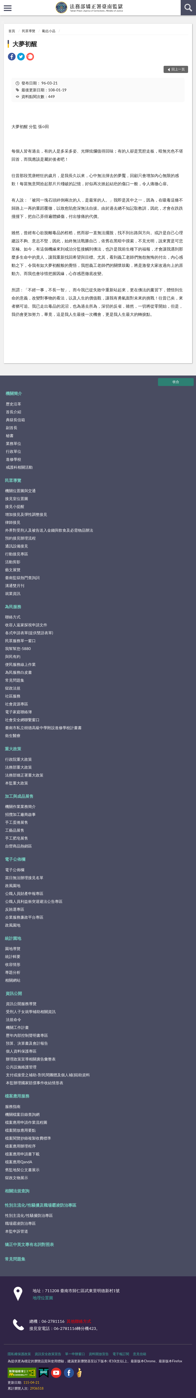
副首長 (11, 427)
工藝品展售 (14, 830)
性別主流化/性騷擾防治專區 (29, 1215)
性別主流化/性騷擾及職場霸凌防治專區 (40, 1205)
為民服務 (13, 606)
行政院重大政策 (18, 759)
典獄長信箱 (15, 419)
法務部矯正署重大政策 (24, 775)
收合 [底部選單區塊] (176, 382)
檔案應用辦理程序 (20, 1146)
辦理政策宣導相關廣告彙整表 (31, 1059)
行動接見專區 (16, 554)
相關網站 (12, 980)
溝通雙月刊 (14, 585)
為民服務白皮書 (18, 672)
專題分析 (12, 972)
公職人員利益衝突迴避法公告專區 (34, 901)
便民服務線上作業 (20, 664)
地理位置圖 (43, 1297)
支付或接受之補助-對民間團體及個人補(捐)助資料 (48, 1074)
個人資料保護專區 (21, 1051)
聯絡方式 (12, 617)
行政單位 (13, 451)
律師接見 (12, 522)
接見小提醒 (14, 506)
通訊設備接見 (16, 546)
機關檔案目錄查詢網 (22, 1114)
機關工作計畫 (17, 1027)
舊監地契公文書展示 (22, 1169)
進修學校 (13, 459)
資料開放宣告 (99, 1354)
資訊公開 (14, 993)
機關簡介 (14, 393)
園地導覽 (12, 948)
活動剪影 (12, 561)
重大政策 (13, 748)
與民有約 (12, 656)
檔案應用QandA (18, 1161)
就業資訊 (12, 593)
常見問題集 (14, 680)
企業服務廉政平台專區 (24, 917)
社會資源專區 (16, 704)
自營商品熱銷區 (18, 846)
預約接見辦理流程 (20, 538)
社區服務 (12, 696)
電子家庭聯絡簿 (18, 711)
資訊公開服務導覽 (21, 1003)
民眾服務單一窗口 (20, 640)
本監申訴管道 (16, 1231)
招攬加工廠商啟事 (20, 814)
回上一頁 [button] (178, 69)
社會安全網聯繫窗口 (22, 719)
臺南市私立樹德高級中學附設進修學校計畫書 (43, 727)
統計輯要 (12, 956)
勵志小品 (48, 31)
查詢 (188, 7)
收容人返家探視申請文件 (26, 624)
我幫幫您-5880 (18, 648)
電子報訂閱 (121, 1354)
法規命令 (13, 1019)
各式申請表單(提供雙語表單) (29, 632)
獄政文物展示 (16, 1177)
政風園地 (12, 885)
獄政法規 (12, 688)
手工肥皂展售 (16, 838)
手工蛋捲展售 (16, 822)
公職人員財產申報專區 (24, 893)
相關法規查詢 (17, 1190)
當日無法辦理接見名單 (24, 877)
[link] (12, 57)
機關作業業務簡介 (20, 806)
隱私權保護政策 (19, 1354)
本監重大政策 (16, 783)
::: (4, 4)
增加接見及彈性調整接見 (26, 514)
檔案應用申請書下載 (22, 1154)
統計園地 (13, 938)
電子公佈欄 (15, 859)
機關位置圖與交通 (20, 490)
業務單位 (13, 443)
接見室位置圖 (16, 498)
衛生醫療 (12, 735)
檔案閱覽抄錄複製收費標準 (28, 1138)
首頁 (11, 31)
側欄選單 (7, 8)
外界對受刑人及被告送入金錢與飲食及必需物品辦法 (49, 530)
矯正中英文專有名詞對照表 (29, 1244)
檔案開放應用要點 (20, 1130)
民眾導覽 (28, 31)
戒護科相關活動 (19, 467)
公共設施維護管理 (21, 1067)
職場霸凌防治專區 (20, 1223)
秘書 (10, 435)
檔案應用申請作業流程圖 (26, 1122)
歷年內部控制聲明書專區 (27, 1035)
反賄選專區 (14, 909)
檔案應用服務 (17, 1095)
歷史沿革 (13, 404)
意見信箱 (139, 1354)
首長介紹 (13, 411)
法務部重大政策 (18, 767)
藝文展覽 (12, 569)
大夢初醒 (25, 43)
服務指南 (12, 1106)
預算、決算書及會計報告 (27, 1043)
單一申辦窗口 (75, 1354)
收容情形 (12, 964)
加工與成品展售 (19, 796)
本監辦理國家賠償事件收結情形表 (34, 1082)
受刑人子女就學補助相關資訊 (31, 1011)
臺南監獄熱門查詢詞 (22, 577)
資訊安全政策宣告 (48, 1354)
